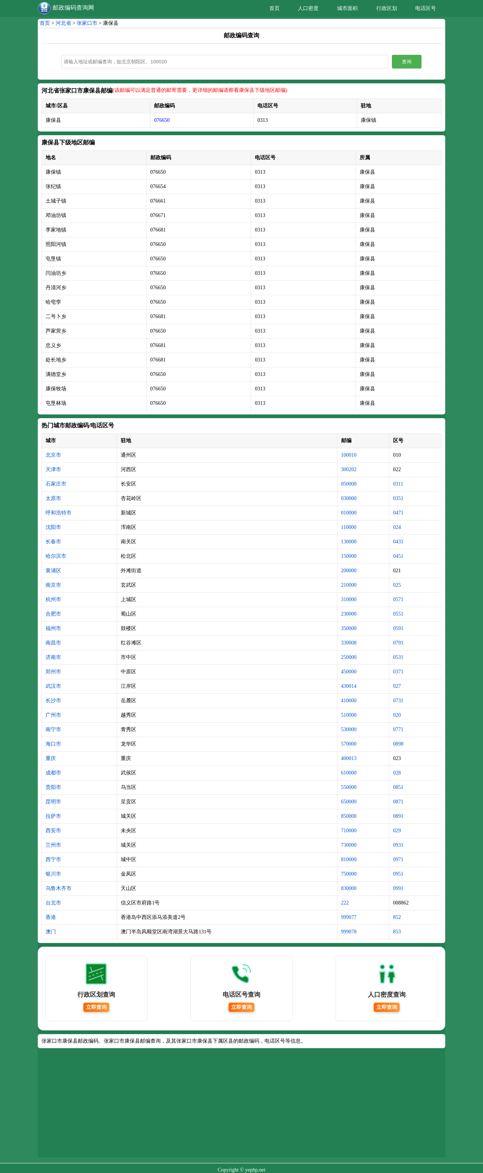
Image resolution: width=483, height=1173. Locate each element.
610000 (349, 773)
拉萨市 (53, 816)
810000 (349, 859)
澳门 (51, 931)
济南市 (53, 657)
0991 (398, 888)
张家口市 (87, 23)
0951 (398, 874)
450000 (349, 671)
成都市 (53, 773)
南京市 (53, 585)
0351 (398, 498)
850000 (349, 816)
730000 (349, 845)
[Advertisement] (241, 1105)
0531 (398, 657)
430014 (349, 686)
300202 (349, 469)
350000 (349, 628)
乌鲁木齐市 (58, 888)
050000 (349, 484)
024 (397, 527)
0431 (398, 541)
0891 (398, 816)
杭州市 (53, 599)
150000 (349, 556)
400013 (349, 758)
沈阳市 (53, 527)
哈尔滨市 (56, 556)
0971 (398, 859)
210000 (349, 585)
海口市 (53, 744)
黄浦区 (53, 570)
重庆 (51, 758)
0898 (398, 744)
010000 (349, 513)
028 (397, 773)
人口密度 (308, 8)
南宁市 (53, 729)
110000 (348, 527)
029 (397, 830)
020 (397, 715)
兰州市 (53, 845)
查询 (407, 61)
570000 (349, 744)
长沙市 (53, 700)
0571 (398, 599)
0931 (398, 845)
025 (397, 585)
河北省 (63, 23)
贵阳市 (53, 787)
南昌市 (53, 643)
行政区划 (386, 8)
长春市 (53, 541)
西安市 (53, 830)
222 (345, 903)
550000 (349, 787)
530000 (349, 729)
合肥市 (53, 614)
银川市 (53, 874)
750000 (349, 874)
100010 (349, 455)
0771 (398, 729)
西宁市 (53, 859)
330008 (349, 643)
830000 (349, 888)
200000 (349, 570)
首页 (274, 8)
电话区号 (425, 8)
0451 (398, 556)
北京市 (53, 455)
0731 (398, 700)
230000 (349, 614)
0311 (398, 484)
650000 (349, 801)
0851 (398, 787)
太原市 (53, 498)
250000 (349, 657)
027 (397, 686)
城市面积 (347, 8)
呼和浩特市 (58, 513)
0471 (398, 513)
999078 (349, 931)
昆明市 (53, 801)
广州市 (53, 715)
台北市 (53, 903)
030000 (349, 498)
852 (397, 917)
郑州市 (53, 671)
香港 (51, 917)
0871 (398, 801)
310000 (349, 599)
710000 (349, 830)
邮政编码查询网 (73, 7)
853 (397, 931)
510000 (349, 715)
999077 (349, 917)
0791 (398, 643)
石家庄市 (56, 484)
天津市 (53, 469)
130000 (349, 541)
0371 (398, 671)
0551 (398, 614)
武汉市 (53, 686)
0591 (398, 628)
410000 (349, 700)
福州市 (53, 628)
